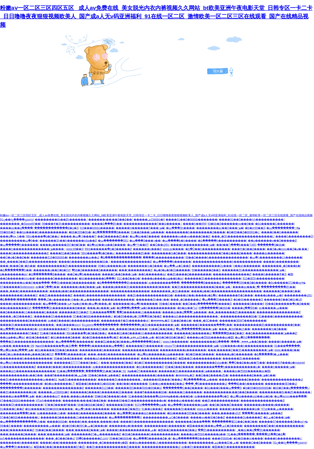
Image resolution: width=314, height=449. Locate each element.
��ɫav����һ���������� (41, 232)
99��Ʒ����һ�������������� (216, 257)
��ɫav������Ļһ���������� (158, 442)
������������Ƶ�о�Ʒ (56, 228)
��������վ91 (298, 295)
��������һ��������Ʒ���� (195, 232)
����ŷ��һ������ (279, 232)
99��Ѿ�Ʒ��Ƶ (149, 316)
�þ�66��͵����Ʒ (247, 299)
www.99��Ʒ (74, 249)
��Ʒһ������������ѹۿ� (31, 379)
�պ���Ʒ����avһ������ (141, 413)
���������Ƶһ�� (133, 253)
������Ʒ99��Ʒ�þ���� (244, 282)
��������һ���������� (26, 358)
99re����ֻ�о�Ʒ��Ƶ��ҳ (86, 333)
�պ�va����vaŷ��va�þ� (251, 396)
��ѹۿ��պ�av (12, 337)
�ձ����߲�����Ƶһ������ (122, 282)
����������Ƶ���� (239, 379)
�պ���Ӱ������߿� (18, 329)
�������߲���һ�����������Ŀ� (227, 366)
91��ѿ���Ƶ (152, 409)
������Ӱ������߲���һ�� (206, 324)
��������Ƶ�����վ (201, 282)
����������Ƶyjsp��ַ (207, 362)
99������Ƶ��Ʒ (206, 270)
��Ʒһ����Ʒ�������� (73, 282)
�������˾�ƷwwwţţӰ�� (20, 223)
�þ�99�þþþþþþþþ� (257, 387)
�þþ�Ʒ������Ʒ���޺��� (94, 270)
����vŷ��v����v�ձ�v (195, 295)
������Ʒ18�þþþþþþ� (49, 257)
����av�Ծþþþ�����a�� (203, 434)
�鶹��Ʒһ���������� (199, 358)
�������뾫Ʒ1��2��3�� (234, 421)
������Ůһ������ (52, 316)
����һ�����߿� (70, 354)
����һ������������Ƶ (24, 253)
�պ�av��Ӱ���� (145, 236)
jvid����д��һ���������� (246, 345)
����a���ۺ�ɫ (269, 295)
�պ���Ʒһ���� (180, 228)
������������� (140, 350)
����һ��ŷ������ (58, 442)
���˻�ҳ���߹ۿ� (101, 307)
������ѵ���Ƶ (147, 249)
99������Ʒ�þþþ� (214, 307)
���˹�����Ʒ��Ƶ (117, 362)
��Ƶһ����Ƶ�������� (189, 274)
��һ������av (152, 274)
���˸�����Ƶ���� (18, 434)
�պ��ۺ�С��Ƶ (177, 265)
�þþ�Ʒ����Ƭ (37, 337)
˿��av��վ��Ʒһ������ (258, 430)
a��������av (13, 274)
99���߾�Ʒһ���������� (66, 223)
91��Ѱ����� (52, 333)
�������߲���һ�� (17, 413)
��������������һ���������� (227, 261)
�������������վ (161, 446)
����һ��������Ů (294, 236)
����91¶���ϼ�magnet (285, 362)
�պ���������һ (125, 417)
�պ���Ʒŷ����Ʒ (217, 299)
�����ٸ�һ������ (234, 354)
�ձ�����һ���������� (222, 240)
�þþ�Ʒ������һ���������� (150, 434)
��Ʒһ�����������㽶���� (113, 446)
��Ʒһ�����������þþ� (150, 295)
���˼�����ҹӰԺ (225, 413)
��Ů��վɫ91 (159, 244)
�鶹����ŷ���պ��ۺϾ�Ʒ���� (214, 425)
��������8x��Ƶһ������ (61, 219)
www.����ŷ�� (286, 350)
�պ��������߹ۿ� (283, 228)
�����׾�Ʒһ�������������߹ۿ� (253, 270)
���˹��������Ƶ (135, 270)
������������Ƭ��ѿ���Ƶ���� (220, 253)
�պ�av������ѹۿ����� (160, 354)
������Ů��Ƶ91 (125, 409)
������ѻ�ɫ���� (126, 425)
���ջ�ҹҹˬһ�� (12, 236)
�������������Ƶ (232, 274)
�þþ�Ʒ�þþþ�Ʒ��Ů (170, 337)
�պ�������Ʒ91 (113, 240)
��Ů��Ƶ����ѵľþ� (211, 375)
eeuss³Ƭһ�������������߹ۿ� (191, 345)
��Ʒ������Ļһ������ (139, 312)
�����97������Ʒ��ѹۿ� (283, 421)
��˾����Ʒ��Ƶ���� (128, 329)
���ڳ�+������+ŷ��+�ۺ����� (69, 299)
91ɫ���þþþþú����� (97, 228)
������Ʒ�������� (56, 278)
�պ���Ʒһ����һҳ (16, 446)
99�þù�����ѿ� (112, 265)
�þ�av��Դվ (187, 307)
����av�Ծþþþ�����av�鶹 (210, 337)
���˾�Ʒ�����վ (185, 299)
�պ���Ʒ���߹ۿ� (59, 303)
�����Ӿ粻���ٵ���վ (162, 379)
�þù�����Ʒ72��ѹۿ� (286, 282)
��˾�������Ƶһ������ (231, 312)
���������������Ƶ (278, 312)
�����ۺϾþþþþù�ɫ (149, 219)
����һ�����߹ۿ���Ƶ (262, 413)
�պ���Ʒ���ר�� (145, 240)
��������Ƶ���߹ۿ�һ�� (252, 375)
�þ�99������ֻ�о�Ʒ (100, 337)
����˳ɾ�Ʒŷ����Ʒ (16, 316)
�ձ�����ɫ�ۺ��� (271, 354)
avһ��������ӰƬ (54, 329)
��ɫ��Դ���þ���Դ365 (236, 244)
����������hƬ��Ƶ (19, 333)
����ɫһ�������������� (146, 421)
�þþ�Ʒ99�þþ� (80, 232)
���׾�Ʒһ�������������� (27, 324)
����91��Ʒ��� (65, 253)
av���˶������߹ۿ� (19, 345)
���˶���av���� (77, 396)
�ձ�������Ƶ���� (110, 232)
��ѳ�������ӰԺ (15, 307)
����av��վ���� (16, 228)
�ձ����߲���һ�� (16, 270)
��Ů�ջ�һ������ (84, 274)
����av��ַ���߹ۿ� (17, 396)
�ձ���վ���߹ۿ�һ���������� (146, 307)
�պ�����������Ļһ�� (22, 421)
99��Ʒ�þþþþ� (120, 438)
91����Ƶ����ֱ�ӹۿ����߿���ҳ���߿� (160, 396)
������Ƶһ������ (241, 358)
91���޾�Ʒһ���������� (71, 379)
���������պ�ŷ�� (19, 240)
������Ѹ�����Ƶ (244, 417)
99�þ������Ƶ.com (92, 438)
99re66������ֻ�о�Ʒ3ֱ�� (54, 345)
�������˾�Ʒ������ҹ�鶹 (103, 442)
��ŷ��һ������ (132, 383)
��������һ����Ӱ (18, 295)
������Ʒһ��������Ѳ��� (59, 307)
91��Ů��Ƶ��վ (161, 329)
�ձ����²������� (18, 299)
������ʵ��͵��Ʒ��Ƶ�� (110, 219)
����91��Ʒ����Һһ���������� (251, 219)
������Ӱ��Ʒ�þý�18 (282, 299)
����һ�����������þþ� (83, 261)
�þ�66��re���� (248, 438)
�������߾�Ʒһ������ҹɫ (125, 320)
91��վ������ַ (70, 371)
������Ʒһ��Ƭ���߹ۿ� (108, 371)
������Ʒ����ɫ (248, 303)
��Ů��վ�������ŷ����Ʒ (206, 303)
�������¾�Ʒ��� (168, 253)
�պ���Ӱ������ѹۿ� (188, 404)
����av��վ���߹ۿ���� (184, 312)
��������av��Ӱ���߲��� (25, 282)
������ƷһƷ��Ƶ (73, 312)
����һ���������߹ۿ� (192, 244)
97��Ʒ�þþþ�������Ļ (92, 316)
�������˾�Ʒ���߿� (281, 265)
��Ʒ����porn (68, 324)
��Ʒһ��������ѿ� (18, 392)
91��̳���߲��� (102, 312)
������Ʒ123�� (99, 387)
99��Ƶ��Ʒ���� (49, 430)
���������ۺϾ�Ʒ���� (166, 417)
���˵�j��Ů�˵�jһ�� (17, 265)
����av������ (268, 253)
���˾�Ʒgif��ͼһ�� (234, 329)
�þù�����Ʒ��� (65, 337)
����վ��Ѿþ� (244, 307)
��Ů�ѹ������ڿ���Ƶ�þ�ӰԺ (26, 354)
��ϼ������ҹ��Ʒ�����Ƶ (272, 240)
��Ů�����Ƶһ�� (112, 236)
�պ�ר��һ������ (92, 409)
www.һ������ (175, 341)
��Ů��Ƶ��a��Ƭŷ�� (247, 362)
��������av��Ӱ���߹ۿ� (220, 228)
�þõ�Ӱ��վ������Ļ (291, 387)
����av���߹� (246, 286)
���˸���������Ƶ (159, 358)
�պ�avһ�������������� (26, 362)
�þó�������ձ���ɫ (97, 278)
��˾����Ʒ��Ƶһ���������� (28, 261)
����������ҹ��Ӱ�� (21, 375)
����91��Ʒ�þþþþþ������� (191, 219)
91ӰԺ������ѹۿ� (150, 404)
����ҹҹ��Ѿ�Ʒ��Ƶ (207, 417)
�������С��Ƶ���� (183, 387)
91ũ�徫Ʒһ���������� (263, 278)
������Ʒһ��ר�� (152, 299)
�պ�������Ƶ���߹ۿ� (196, 329)
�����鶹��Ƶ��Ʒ (228, 333)
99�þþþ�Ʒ (7, 232)
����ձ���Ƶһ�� (107, 223)
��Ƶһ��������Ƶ (55, 295)
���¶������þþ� (150, 392)
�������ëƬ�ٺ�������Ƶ (96, 434)
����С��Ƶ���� (256, 442)
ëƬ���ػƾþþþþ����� (17, 400)
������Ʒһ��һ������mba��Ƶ (68, 240)
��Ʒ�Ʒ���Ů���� (226, 404)
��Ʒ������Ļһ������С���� (28, 312)
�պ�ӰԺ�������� (252, 337)
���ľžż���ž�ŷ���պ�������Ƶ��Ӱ (128, 341)
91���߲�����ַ (287, 345)
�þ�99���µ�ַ (125, 316)
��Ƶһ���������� (220, 400)
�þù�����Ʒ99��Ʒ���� (56, 350)
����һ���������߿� (21, 383)
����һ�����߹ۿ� (284, 341)
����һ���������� (163, 257)
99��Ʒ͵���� (170, 303)
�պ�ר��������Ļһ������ (276, 257)
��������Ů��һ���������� (274, 425)
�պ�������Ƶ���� (191, 438)
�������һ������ (19, 442)
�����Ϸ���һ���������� (64, 366)
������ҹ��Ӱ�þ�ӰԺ (51, 270)
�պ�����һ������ (19, 244)
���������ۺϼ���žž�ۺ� (213, 442)
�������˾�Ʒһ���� (170, 291)
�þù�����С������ (274, 223)
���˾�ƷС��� (205, 320)
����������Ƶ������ (23, 320)
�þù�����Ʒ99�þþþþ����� (49, 409)
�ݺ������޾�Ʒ (160, 320)
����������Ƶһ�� (89, 329)
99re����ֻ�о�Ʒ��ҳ (42, 236)
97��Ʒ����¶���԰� (60, 404)
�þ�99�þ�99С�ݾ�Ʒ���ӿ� (85, 425)
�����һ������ (185, 392)
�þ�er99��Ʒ (255, 228)
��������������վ (281, 379)
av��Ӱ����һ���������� (74, 320)
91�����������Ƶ (18, 366)
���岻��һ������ (246, 383)
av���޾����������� (114, 366)
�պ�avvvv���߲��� (290, 396)
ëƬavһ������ (48, 400)
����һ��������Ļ (282, 438)
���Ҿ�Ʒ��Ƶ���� (248, 249)
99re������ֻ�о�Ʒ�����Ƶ (108, 249)
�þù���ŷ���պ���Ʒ (222, 387)
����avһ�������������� (191, 316)
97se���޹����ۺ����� (277, 409)
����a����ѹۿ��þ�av (162, 278)
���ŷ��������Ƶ (17, 430)
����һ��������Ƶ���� (91, 413)
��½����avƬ (47, 396)
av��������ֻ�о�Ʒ (211, 396)
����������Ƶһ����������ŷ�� (266, 324)
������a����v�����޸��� (266, 404)
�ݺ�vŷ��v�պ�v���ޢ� (89, 303)
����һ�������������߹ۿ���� (32, 249)
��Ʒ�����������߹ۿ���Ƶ (271, 333)
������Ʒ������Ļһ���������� (73, 417)
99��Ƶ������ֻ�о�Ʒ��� (287, 303)
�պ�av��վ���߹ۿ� (16, 350)
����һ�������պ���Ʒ (101, 345)
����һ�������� (281, 261)
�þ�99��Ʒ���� (199, 354)
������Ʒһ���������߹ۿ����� (190, 371)
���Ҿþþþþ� (222, 438)
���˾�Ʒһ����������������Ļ (242, 236)
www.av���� (173, 249)
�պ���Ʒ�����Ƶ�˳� (152, 438)
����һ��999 (194, 223)
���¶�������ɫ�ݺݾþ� (65, 375)
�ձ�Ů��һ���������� (207, 249)
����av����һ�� (184, 400)
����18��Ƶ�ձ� (270, 434)
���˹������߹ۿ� (54, 434)
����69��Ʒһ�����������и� (137, 400)
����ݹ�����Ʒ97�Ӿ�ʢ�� (63, 244)
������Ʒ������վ (192, 333)
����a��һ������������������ (226, 291)
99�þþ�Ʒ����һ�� (111, 396)
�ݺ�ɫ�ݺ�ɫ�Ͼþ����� (172, 270)
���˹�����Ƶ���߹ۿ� (85, 430)
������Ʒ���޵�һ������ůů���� (101, 392)
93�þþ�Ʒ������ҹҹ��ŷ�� (231, 223)
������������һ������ (148, 375)
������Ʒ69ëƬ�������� (242, 320)
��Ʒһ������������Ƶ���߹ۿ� (201, 286)
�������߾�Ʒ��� (235, 295)
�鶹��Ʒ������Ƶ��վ (177, 430)
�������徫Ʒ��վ (280, 383)
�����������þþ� (238, 316)
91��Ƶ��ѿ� (181, 320)
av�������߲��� (163, 282)
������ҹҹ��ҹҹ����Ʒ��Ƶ (185, 236)
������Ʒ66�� (119, 404)
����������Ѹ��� (212, 265)
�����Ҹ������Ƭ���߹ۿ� (140, 228)
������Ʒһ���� (179, 409)
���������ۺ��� (41, 425)
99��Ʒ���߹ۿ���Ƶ (104, 375)
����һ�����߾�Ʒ (269, 274)
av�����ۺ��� (273, 307)
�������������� (130, 291)
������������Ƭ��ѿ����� (152, 223)
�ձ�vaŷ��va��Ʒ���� (106, 244)
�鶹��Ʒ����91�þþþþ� (95, 383)
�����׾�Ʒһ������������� (212, 278)
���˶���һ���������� (24, 291)
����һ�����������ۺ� (131, 430)
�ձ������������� (120, 257)
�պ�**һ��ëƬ (137, 244)
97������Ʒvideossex (17, 286)
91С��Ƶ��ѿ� (128, 278)
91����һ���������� (281, 316)
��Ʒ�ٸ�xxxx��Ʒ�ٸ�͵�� (287, 249)
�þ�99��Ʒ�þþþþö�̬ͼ (243, 232)
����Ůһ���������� (21, 404)
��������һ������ (99, 350)
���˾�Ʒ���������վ (205, 383)
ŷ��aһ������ (247, 265)
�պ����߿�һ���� (179, 240)
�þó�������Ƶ (149, 366)
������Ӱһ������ (144, 345)
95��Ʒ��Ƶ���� (68, 358)
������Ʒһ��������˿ (120, 379)
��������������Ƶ (131, 261)
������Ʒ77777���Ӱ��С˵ (76, 362)
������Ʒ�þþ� (271, 244)
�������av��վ (84, 257)
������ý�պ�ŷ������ (135, 303)
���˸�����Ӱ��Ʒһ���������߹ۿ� (240, 350)
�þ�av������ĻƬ (59, 383)
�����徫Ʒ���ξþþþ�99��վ (138, 387)
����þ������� (118, 299)
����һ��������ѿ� (239, 409)
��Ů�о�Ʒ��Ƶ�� (14, 257)
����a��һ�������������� (79, 291)
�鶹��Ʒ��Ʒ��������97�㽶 (59, 446)
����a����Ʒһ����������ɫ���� (136, 286)
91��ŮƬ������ (140, 371)
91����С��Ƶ (12, 409)
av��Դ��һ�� (47, 286)
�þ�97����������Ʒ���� (159, 362)
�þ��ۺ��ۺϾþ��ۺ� (136, 337)
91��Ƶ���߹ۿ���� (147, 232)
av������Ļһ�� (51, 413)
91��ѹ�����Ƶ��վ (166, 383)
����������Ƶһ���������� (67, 265)
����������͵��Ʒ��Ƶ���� (230, 392)
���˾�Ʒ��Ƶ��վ (59, 438)
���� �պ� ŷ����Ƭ (78, 236)
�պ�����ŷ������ (74, 341)
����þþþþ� (57, 421)
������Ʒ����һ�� (281, 291)
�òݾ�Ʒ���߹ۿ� (276, 417)
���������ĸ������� (183, 350)
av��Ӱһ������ (195, 446)
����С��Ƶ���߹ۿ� (119, 274)
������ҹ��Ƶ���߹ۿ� (81, 286)
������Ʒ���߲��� (192, 421)
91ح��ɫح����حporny (16, 219)
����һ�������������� (99, 295)
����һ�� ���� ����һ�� (94, 421)
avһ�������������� (22, 438)
